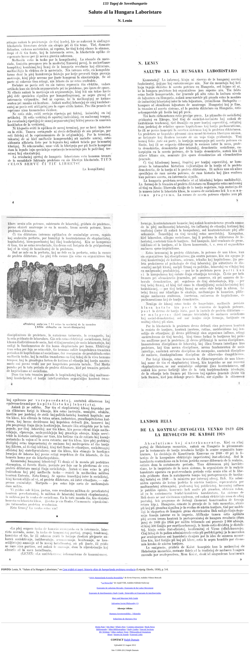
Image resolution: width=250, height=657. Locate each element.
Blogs (110, 634)
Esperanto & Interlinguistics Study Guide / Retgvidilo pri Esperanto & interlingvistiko (125, 593)
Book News (150, 627)
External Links (136, 634)
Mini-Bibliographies (117, 629)
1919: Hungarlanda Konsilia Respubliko (106, 577)
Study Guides (132, 629)
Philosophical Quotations (140, 632)
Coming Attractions (135, 627)
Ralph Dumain (131, 639)
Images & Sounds (121, 634)
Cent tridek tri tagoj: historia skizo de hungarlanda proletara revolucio (99, 569)
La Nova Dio (107, 583)
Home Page (100, 627)
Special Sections (147, 629)
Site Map (110, 627)
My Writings (104, 632)
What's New (120, 627)
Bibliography (101, 629)
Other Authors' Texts (119, 632)
